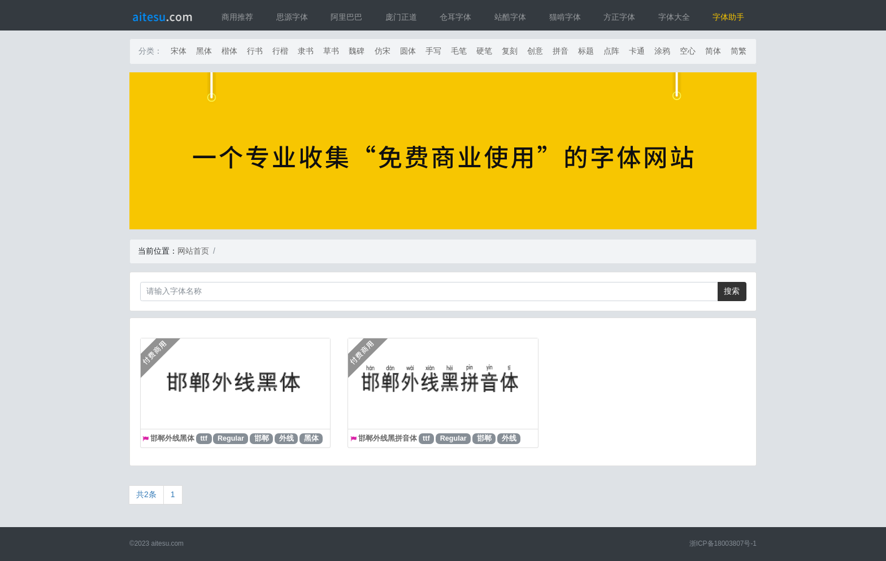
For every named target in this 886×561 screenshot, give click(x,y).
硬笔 (484, 50)
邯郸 (261, 438)
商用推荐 (237, 16)
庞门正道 (401, 16)
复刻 (510, 50)
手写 (433, 50)
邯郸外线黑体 (172, 438)
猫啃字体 (565, 16)
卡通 (637, 50)
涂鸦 (662, 50)
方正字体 (619, 16)
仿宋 (382, 50)
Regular (231, 438)
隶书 (306, 50)
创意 (535, 50)
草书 (331, 50)
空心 (688, 50)
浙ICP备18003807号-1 (723, 543)
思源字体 (292, 16)
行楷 (280, 50)
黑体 (204, 50)
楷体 (229, 50)
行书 (255, 50)
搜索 (732, 290)
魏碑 (356, 50)
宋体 (178, 50)
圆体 (408, 50)
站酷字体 (510, 16)
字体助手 (728, 16)
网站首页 (193, 250)
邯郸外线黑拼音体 (387, 438)
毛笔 (459, 50)
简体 (713, 50)
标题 (586, 50)
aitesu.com (167, 543)
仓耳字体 (455, 16)
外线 (286, 438)
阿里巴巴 (346, 16)
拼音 (560, 50)
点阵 (611, 50)
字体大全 (674, 16)
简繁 (738, 50)
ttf (203, 438)
